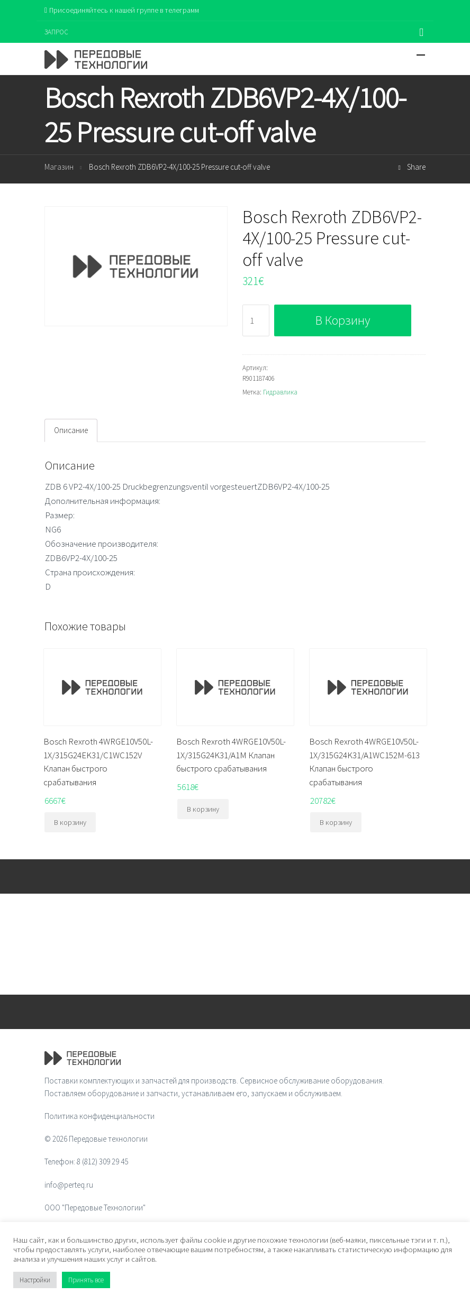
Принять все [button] (86, 1279)
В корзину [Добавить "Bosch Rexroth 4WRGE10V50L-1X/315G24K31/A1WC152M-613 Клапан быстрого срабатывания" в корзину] (336, 822)
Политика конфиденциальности (99, 1116)
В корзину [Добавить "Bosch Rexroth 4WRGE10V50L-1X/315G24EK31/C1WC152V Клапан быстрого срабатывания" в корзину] (70, 822)
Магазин (59, 167)
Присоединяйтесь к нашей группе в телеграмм (121, 10)
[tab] (70, 430)
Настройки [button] (35, 1279)
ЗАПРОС (56, 31)
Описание (71, 430)
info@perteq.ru (68, 1185)
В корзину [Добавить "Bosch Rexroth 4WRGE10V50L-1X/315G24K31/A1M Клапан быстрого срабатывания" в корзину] (203, 809)
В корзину (342, 320)
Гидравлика (280, 392)
